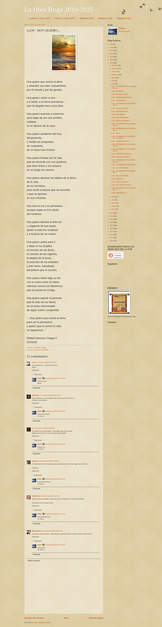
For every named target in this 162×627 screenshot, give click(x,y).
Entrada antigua (96, 618)
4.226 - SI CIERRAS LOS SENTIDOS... (123, 165)
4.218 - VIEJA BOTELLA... (119, 193)
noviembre (115, 68)
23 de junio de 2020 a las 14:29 (52, 531)
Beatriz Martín (36, 531)
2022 (111, 57)
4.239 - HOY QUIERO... (118, 114)
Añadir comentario (33, 560)
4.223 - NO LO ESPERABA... (120, 176)
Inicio (66, 618)
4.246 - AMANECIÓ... (118, 91)
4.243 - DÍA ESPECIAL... (119, 100)
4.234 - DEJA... (116, 133)
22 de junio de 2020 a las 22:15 (47, 362)
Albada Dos (36, 496)
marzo (114, 203)
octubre (114, 71)
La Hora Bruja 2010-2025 (58, 9)
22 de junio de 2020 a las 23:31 (55, 411)
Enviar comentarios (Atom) (42, 622)
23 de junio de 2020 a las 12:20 (55, 444)
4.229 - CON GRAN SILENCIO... (121, 154)
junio (113, 84)
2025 (111, 47)
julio (113, 81)
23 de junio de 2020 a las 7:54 (50, 496)
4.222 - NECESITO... (117, 179)
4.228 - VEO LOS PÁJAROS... (121, 157)
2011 (111, 237)
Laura (34, 362)
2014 (111, 228)
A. (33, 428)
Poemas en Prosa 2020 (41, 350)
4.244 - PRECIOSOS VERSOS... (121, 97)
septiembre (115, 74)
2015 (111, 225)
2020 (111, 63)
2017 (111, 219)
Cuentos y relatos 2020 (64, 18)
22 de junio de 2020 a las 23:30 (55, 378)
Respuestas (38, 374)
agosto (114, 78)
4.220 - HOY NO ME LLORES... (121, 185)
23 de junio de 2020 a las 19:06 (55, 545)
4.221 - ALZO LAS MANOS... (120, 182)
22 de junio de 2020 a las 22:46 (50, 395)
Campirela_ (36, 395)
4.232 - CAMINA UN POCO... (120, 141)
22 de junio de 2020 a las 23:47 (44, 428)
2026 (111, 44)
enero (114, 209)
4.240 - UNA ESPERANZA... (120, 111)
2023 (111, 53)
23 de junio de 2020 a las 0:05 (49, 461)
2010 (111, 241)
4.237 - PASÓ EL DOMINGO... (121, 121)
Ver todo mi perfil (124, 31)
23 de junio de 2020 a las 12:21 (55, 514)
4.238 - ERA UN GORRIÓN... (120, 117)
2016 (111, 222)
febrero (114, 206)
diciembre (115, 65)
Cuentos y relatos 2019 (40, 18)
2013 (111, 231)
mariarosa (35, 461)
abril (113, 200)
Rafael (40, 378)
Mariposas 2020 (105, 18)
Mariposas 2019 (86, 18)
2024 (111, 50)
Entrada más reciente (33, 618)
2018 (111, 216)
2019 (111, 213)
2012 (111, 234)
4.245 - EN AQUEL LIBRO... (120, 94)
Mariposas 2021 (124, 18)
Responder (35, 370)
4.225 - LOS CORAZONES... (120, 168)
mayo (113, 197)
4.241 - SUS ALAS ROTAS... (120, 108)
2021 (111, 60)
